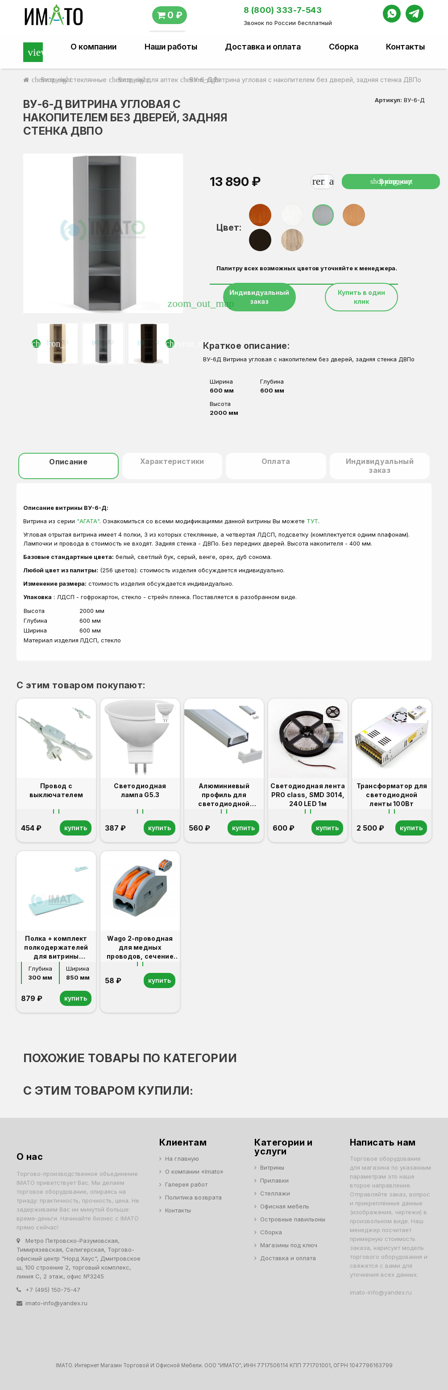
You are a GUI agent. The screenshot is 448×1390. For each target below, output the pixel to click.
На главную (182, 1158)
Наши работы (171, 46)
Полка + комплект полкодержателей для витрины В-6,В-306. (56, 948)
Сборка (343, 46)
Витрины (272, 1167)
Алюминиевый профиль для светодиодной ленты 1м (223, 795)
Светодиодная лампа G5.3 (140, 790)
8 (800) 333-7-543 (283, 10)
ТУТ (312, 521)
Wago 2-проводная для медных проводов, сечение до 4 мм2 (140, 948)
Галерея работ (186, 1184)
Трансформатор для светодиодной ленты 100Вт (392, 794)
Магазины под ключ (288, 1245)
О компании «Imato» (194, 1171)
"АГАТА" (88, 521)
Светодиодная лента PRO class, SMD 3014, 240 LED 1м (307, 794)
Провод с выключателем (56, 790)
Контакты (405, 46)
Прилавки (274, 1180)
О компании (93, 46)
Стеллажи (275, 1193)
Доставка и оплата (263, 46)
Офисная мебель (284, 1206)
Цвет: (228, 227)
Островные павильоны (292, 1219)
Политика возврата (193, 1197)
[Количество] (326, 181)
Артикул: (388, 99)
